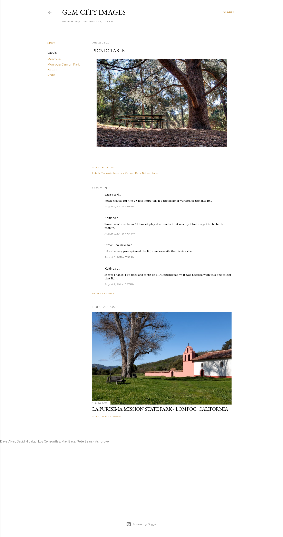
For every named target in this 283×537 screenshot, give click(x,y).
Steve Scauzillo (115, 245)
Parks (51, 75)
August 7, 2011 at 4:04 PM (120, 233)
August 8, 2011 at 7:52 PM (120, 257)
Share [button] (51, 43)
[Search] (229, 12)
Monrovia (54, 59)
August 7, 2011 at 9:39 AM (119, 206)
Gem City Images (94, 12)
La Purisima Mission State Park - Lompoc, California (160, 409)
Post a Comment (104, 293)
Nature (52, 70)
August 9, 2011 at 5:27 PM (119, 284)
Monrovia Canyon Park (63, 64)
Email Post (108, 167)
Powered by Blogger (141, 524)
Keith (108, 218)
